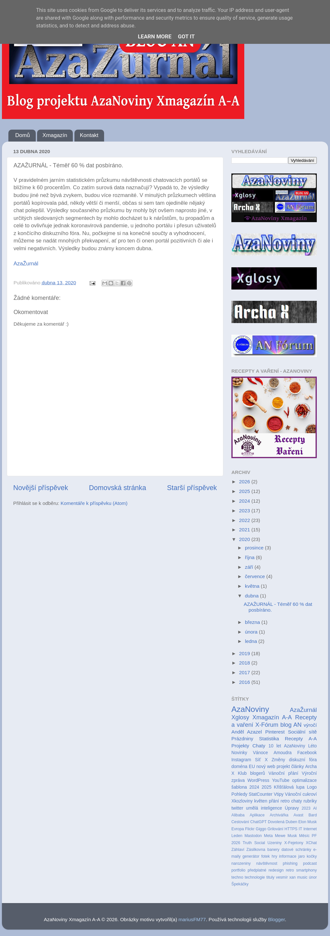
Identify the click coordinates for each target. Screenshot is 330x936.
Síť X (261, 759)
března (253, 622)
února (252, 632)
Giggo (261, 829)
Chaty (258, 745)
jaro (301, 856)
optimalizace (304, 780)
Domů (22, 135)
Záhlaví (237, 849)
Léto (312, 746)
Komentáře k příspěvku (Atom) (94, 503)
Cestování (240, 822)
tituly (271, 877)
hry (274, 856)
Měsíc (304, 835)
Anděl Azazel (246, 731)
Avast (298, 815)
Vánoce (260, 752)
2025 (245, 491)
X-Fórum (266, 724)
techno (237, 877)
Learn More (154, 36)
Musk (292, 835)
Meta (268, 835)
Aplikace (257, 815)
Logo (312, 787)
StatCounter (260, 794)
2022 (245, 520)
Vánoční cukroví (301, 794)
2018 (245, 662)
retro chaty (291, 801)
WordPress (258, 780)
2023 (245, 510)
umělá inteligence (264, 808)
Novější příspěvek (40, 488)
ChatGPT (258, 822)
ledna (251, 641)
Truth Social (254, 843)
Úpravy (292, 808)
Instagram (241, 759)
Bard (312, 815)
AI (315, 808)
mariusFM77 (192, 919)
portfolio (238, 870)
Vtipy (279, 794)
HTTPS (291, 829)
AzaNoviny (250, 709)
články (297, 766)
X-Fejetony (293, 843)
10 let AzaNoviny (286, 746)
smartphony (306, 870)
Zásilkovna (256, 849)
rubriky (310, 801)
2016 (245, 682)
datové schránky (296, 849)
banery (273, 849)
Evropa (237, 829)
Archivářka (279, 815)
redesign (276, 870)
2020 (245, 539)
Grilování (275, 829)
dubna (252, 595)
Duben (291, 822)
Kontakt (89, 135)
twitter (237, 808)
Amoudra (283, 752)
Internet (310, 829)
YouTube (280, 780)
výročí (310, 725)
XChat (311, 843)
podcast (310, 863)
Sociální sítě (302, 731)
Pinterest (275, 731)
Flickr (250, 829)
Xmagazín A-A (272, 717)
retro (290, 870)
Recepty (294, 738)
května (253, 586)
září (250, 567)
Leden (236, 835)
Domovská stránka (117, 488)
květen (260, 801)
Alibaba (238, 815)
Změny (278, 759)
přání (274, 801)
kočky (312, 856)
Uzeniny (274, 843)
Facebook (307, 752)
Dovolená (276, 822)
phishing (290, 863)
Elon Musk (307, 822)
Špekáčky (239, 884)
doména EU (243, 766)
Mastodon (253, 835)
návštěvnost (266, 863)
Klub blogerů (251, 773)
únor (313, 877)
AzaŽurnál (26, 264)
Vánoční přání (283, 773)
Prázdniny (242, 738)
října (250, 557)
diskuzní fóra (303, 759)
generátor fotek (256, 856)
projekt (283, 766)
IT (300, 829)
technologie (255, 877)
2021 (245, 529)
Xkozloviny (242, 801)
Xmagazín (55, 135)
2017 (245, 672)
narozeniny (241, 863)
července (255, 576)
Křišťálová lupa (289, 787)
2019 (245, 653)
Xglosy (240, 717)
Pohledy (239, 794)
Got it (186, 36)
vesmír (282, 877)
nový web (265, 766)
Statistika (269, 738)
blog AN (291, 724)
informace (287, 856)
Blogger (276, 919)
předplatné (257, 870)
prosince (255, 547)
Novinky (239, 752)
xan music (298, 877)
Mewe (280, 835)
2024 (245, 501)
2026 (245, 481)
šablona (239, 787)
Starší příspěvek (192, 488)
